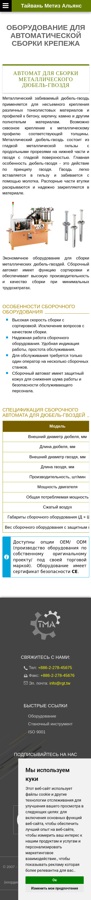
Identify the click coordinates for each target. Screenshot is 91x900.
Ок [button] (54, 880)
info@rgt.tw (60, 683)
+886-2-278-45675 (55, 667)
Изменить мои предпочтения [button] (54, 888)
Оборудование (42, 716)
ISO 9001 (37, 732)
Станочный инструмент (50, 724)
